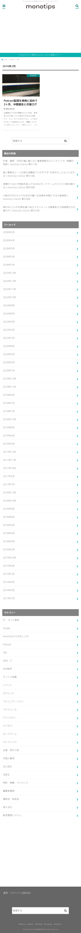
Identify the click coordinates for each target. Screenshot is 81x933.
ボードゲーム (10, 733)
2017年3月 (9, 476)
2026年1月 (9, 264)
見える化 (7, 807)
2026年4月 (9, 240)
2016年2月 (9, 549)
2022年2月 (9, 329)
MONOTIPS (39, 929)
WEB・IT (7, 660)
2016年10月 (9, 500)
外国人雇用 (8, 758)
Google (6, 628)
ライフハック (10, 742)
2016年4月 (9, 533)
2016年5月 (9, 525)
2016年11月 (9, 492)
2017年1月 (9, 484)
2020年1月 (9, 370)
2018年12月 (9, 419)
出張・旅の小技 (11, 750)
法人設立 (7, 766)
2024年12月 (9, 281)
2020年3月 (9, 362)
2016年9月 (9, 508)
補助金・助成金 (11, 799)
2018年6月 (9, 427)
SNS (5, 652)
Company (49, 924)
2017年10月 (9, 468)
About (31, 924)
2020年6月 (9, 346)
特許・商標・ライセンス (15, 782)
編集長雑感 (8, 790)
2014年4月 (9, 582)
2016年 (12, 60)
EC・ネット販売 (11, 620)
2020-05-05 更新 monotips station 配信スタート (41, 55)
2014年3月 (9, 590)
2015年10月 (9, 557)
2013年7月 (9, 598)
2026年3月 (9, 248)
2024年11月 (9, 289)
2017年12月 (9, 451)
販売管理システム (12, 815)
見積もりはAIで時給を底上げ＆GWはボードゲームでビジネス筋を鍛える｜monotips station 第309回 (39, 185)
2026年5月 (9, 232)
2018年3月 (9, 443)
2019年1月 (9, 411)
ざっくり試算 (10, 677)
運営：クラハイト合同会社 (17, 892)
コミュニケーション (13, 701)
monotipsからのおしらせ (16, 636)
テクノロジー (10, 717)
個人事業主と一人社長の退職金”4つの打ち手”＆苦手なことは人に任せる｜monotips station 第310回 (39, 174)
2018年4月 (9, 435)
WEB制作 (7, 668)
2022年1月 (9, 338)
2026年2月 (9, 256)
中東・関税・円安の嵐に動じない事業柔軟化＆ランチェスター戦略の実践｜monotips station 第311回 (38, 162)
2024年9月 (9, 305)
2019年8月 (9, 394)
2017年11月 (9, 460)
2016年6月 (9, 517)
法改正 (6, 774)
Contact (58, 924)
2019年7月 (9, 403)
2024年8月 (9, 313)
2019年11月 (9, 386)
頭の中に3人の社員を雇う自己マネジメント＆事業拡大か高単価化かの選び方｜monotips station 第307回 (39, 209)
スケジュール (10, 709)
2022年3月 (9, 321)
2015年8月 (9, 565)
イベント (7, 685)
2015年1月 (9, 573)
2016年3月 (9, 541)
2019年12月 (9, 378)
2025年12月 (9, 272)
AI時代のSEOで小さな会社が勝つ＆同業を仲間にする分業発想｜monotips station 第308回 (36, 197)
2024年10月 (9, 297)
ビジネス (7, 725)
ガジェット (8, 693)
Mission (23, 924)
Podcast (7, 644)
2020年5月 (9, 354)
